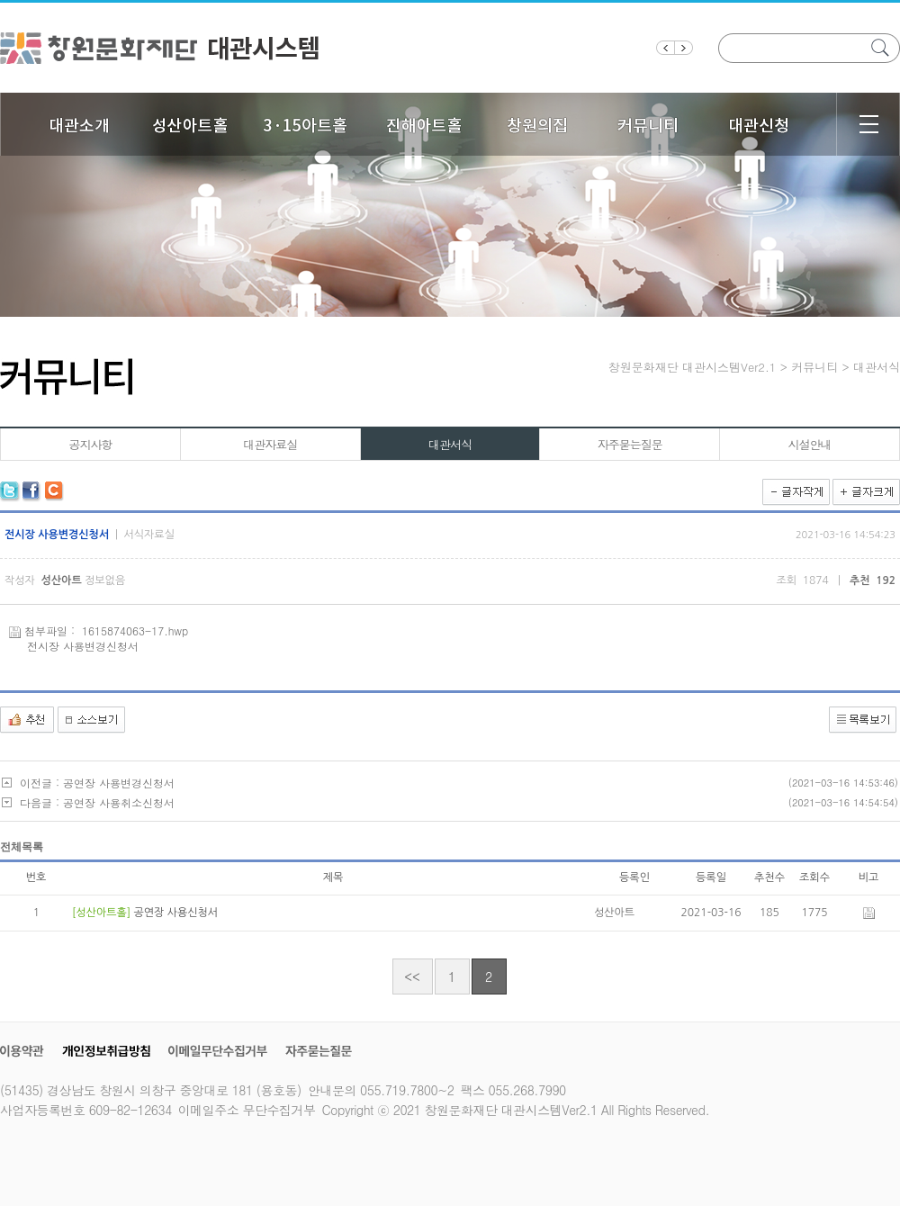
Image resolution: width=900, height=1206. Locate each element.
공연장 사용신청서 (175, 912)
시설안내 (810, 444)
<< (412, 977)
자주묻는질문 (630, 444)
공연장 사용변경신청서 (119, 782)
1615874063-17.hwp (135, 630)
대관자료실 (270, 444)
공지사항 (90, 444)
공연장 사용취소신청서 (119, 802)
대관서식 (450, 444)
